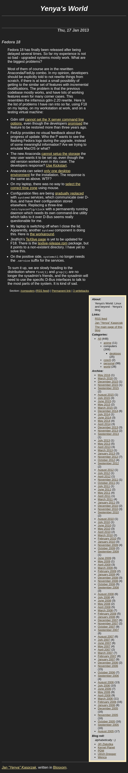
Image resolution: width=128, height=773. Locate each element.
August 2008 (106, 594)
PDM (101, 750)
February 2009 (107, 571)
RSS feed (42, 290)
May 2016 (104, 375)
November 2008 (108, 581)
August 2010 (106, 518)
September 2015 (108, 388)
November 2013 (108, 430)
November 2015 (108, 384)
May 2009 (104, 561)
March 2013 (105, 450)
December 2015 (108, 381)
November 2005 (108, 715)
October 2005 (106, 721)
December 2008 (108, 577)
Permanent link (61, 290)
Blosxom (60, 767)
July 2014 (104, 414)
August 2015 (106, 394)
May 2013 (104, 443)
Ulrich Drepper (107, 754)
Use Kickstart (56, 165)
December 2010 (108, 505)
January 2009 (106, 574)
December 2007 (108, 620)
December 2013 (108, 427)
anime (107, 342)
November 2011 (108, 479)
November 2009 (108, 545)
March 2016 (105, 378)
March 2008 (105, 610)
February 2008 (107, 613)
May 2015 (104, 404)
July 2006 (104, 685)
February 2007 (107, 656)
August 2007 (106, 636)
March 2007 (105, 652)
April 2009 (104, 564)
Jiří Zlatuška (105, 744)
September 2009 (108, 551)
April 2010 (104, 532)
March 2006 (105, 698)
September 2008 (108, 587)
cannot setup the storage (60, 154)
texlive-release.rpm (52, 243)
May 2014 (104, 420)
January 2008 (106, 617)
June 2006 (104, 688)
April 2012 (104, 476)
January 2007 (106, 659)
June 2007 (104, 643)
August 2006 (106, 682)
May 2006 (104, 692)
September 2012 (108, 463)
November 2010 (108, 509)
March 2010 (105, 535)
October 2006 (106, 672)
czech (107, 360)
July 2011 (104, 486)
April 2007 (104, 649)
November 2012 (108, 456)
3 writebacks (81, 290)
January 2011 (106, 502)
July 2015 (104, 398)
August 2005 (106, 731)
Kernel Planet (106, 747)
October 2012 (106, 460)
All (99, 338)
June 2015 (104, 401)
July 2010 (104, 522)
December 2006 (108, 662)
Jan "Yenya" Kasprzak (109, 322)
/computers (28, 290)
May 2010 (104, 528)
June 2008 (104, 600)
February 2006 (107, 701)
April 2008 (104, 607)
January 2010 (106, 541)
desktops (115, 353)
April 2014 (104, 424)
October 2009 (106, 548)
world (107, 366)
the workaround (42, 234)
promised (75, 123)
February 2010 (107, 538)
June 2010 (104, 525)
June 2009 (104, 558)
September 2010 (108, 512)
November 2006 (108, 666)
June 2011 (104, 489)
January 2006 (106, 705)
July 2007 (104, 639)
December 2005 (108, 708)
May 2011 (104, 492)
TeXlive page (36, 239)
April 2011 (104, 496)
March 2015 (105, 407)
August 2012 (106, 469)
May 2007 (104, 646)
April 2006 (104, 695)
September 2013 (108, 434)
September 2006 (108, 675)
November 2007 (108, 623)
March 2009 (105, 568)
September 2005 (108, 724)
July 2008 (104, 597)
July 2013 (104, 440)
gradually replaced (69, 193)
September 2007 (108, 630)
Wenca (102, 757)
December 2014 (108, 411)
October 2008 (106, 584)
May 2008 (104, 603)
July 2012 (104, 473)
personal (109, 363)
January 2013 (106, 453)
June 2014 (104, 417)
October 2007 (106, 626)
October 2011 (106, 483)
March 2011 (105, 499)
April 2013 (104, 447)
